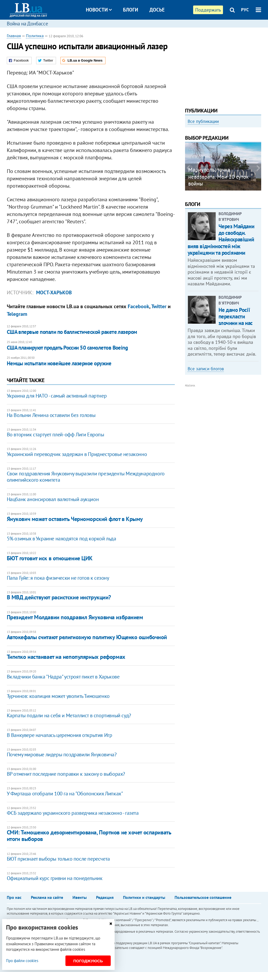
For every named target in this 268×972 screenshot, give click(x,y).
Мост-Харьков (54, 292)
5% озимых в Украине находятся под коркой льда (61, 538)
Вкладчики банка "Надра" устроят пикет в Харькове (63, 676)
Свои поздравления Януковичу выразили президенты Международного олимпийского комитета (86, 476)
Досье (157, 10)
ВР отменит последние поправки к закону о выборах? (66, 773)
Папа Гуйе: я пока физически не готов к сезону (58, 577)
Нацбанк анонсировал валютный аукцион (53, 499)
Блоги (130, 10)
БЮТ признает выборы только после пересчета (58, 858)
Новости (99, 10)
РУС (245, 10)
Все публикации (203, 121)
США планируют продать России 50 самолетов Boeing (67, 347)
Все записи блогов (206, 369)
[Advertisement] (223, 65)
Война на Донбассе (27, 23)
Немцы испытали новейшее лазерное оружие (59, 363)
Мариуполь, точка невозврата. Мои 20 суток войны (218, 176)
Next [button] (258, 168)
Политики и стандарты (144, 897)
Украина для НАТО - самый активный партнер (57, 395)
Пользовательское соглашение (203, 897)
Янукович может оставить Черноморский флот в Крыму (75, 519)
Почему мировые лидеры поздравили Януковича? (62, 754)
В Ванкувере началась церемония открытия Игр (59, 735)
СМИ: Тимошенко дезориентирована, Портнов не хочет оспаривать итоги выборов (89, 836)
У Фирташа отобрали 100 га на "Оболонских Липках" (65, 793)
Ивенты (79, 897)
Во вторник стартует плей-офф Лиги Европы (55, 434)
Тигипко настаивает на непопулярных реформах (66, 656)
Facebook (138, 306)
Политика (35, 35)
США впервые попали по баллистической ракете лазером (72, 331)
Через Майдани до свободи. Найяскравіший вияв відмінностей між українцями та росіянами (221, 239)
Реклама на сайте (47, 897)
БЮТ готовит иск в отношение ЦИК (50, 558)
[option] (223, 167)
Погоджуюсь (88, 961)
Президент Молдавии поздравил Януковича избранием (75, 617)
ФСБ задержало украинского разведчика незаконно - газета (73, 813)
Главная (14, 35)
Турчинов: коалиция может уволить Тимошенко (58, 696)
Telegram (17, 314)
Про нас (14, 897)
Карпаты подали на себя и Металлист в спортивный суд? (69, 715)
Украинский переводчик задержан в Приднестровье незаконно (77, 454)
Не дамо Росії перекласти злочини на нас (236, 316)
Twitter (158, 306)
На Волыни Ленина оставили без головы (51, 415)
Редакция (105, 897)
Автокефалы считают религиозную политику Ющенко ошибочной (87, 637)
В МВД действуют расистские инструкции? (59, 597)
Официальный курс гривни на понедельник (55, 878)
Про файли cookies (22, 960)
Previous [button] (188, 168)
